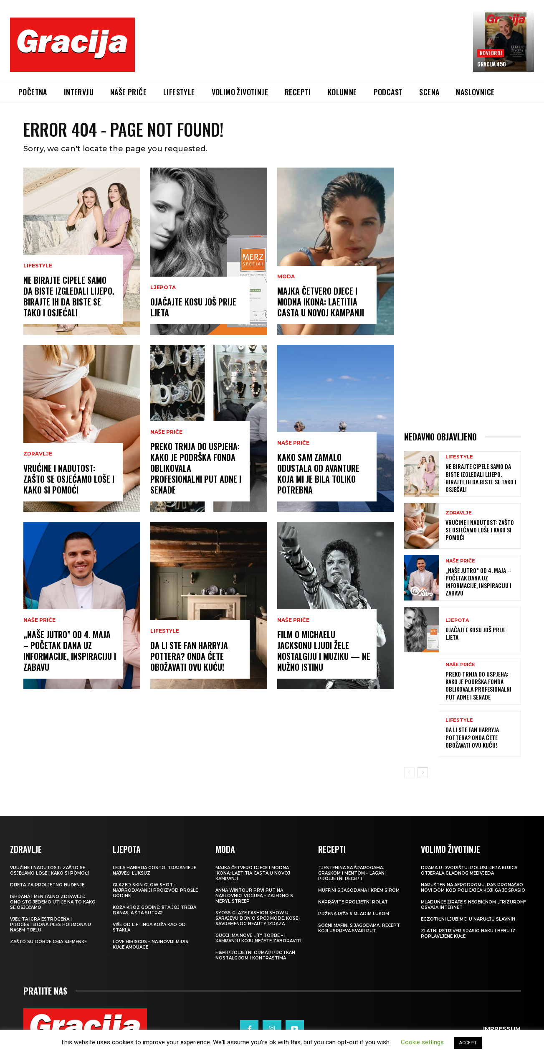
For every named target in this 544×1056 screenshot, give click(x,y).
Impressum (502, 1019)
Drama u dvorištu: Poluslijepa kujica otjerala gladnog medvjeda (469, 870)
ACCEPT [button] (468, 1043)
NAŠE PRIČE (39, 620)
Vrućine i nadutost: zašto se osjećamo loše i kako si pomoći (68, 479)
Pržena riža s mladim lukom (353, 913)
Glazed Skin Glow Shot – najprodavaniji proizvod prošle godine (155, 890)
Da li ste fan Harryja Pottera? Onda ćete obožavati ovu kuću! (189, 656)
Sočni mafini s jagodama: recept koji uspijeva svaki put (359, 928)
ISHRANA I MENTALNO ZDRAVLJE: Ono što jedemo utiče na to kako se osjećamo (53, 902)
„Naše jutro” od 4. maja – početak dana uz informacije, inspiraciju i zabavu (69, 650)
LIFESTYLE (37, 265)
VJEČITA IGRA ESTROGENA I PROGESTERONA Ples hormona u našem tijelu (50, 924)
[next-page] (422, 772)
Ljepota (163, 287)
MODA (286, 276)
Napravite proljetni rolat (353, 902)
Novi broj (491, 52)
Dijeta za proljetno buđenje (47, 885)
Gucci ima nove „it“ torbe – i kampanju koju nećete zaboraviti (258, 938)
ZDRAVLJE (37, 453)
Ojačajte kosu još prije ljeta (193, 307)
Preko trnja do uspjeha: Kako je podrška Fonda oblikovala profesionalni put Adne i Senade (478, 685)
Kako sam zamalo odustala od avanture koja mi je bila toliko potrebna (318, 473)
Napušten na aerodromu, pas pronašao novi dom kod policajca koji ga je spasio (473, 887)
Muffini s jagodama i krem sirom (359, 890)
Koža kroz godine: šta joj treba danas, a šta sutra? (154, 910)
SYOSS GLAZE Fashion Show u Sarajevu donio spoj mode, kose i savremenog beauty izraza (258, 918)
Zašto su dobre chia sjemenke (48, 941)
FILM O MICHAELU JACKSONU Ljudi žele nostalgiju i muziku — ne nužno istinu (323, 650)
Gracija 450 (491, 64)
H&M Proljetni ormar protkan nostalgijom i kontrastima (255, 955)
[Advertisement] (304, 50)
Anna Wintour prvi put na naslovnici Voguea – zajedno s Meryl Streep (254, 896)
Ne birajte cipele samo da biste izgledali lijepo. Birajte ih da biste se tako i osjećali (68, 296)
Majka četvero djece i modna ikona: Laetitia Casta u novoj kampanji (320, 302)
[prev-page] (409, 772)
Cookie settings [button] (422, 1042)
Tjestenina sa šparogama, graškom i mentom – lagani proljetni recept (352, 873)
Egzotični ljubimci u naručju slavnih (468, 919)
